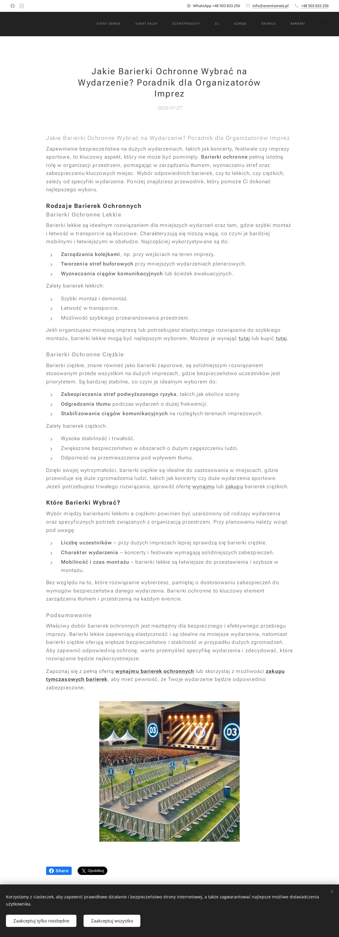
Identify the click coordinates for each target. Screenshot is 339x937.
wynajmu (203, 486)
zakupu (234, 486)
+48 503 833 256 (315, 5)
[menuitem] (130, 24)
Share (59, 870)
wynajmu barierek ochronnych (154, 671)
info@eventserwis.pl (270, 5)
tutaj (244, 338)
